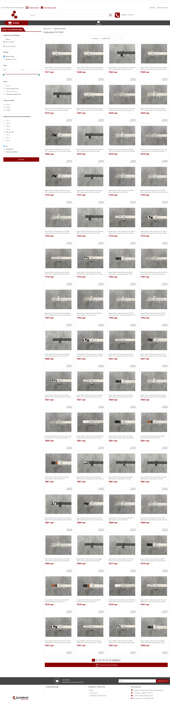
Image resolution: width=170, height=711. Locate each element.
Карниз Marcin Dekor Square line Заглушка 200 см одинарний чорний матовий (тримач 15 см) (90, 232)
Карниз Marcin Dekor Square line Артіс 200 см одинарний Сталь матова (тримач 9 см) (153, 273)
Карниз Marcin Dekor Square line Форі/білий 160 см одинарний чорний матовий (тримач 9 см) (90, 478)
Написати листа (34, 8)
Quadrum (11, 59)
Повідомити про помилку (97, 696)
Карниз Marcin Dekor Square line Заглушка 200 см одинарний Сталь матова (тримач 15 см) (90, 109)
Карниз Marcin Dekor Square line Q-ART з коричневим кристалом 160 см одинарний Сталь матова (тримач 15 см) (90, 314)
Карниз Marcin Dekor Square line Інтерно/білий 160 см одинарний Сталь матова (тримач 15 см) (90, 396)
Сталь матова (12, 89)
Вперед (116, 660)
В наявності (8, 149)
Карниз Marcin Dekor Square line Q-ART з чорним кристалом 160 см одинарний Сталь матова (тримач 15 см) (153, 314)
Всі (5, 146)
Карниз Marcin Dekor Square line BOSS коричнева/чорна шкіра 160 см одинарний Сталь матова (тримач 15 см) (58, 601)
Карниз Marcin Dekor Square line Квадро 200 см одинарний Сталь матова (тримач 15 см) (153, 396)
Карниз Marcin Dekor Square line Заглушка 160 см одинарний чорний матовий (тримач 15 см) (58, 109)
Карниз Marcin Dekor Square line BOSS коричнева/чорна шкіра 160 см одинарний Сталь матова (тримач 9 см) (153, 437)
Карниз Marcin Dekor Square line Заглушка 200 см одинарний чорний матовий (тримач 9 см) (90, 150)
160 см (10, 132)
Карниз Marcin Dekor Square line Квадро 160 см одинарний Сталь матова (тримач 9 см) (153, 109)
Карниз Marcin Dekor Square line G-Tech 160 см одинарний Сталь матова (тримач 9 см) (58, 150)
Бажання (98, 22)
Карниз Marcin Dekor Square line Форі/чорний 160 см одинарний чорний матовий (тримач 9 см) (121, 478)
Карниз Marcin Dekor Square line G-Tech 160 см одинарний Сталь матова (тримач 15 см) (58, 191)
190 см (6, 140)
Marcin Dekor (10, 42)
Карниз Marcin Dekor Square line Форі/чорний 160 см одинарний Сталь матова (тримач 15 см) (58, 396)
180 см (6, 138)
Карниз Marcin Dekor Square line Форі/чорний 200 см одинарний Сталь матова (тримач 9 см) (122, 641)
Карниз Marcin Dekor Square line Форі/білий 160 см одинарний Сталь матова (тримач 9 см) (57, 273)
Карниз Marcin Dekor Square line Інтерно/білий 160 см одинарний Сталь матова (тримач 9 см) (122, 232)
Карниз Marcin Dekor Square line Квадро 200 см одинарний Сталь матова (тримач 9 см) (58, 314)
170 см (6, 135)
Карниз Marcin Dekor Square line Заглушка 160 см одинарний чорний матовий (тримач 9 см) (122, 68)
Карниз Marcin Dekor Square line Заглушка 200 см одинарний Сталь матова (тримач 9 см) (153, 68)
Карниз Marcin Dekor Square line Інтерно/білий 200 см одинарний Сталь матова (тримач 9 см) (153, 601)
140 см (6, 126)
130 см (6, 124)
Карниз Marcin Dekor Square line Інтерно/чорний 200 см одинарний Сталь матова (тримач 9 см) (58, 641)
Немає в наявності (10, 152)
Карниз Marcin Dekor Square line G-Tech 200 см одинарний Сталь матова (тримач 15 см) (90, 519)
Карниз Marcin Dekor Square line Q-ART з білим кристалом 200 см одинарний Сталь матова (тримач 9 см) (154, 519)
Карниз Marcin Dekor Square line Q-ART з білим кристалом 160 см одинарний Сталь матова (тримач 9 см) (154, 191)
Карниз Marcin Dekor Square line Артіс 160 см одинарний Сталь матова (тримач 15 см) (153, 150)
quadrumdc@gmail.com (146, 696)
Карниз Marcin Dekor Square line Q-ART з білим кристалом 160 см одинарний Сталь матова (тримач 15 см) (122, 314)
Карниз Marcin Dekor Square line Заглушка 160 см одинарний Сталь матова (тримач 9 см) (58, 68)
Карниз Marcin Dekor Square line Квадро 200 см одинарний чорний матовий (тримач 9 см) (89, 560)
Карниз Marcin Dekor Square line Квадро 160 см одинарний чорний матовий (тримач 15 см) (57, 355)
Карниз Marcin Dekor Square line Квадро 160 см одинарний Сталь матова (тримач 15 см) (122, 150)
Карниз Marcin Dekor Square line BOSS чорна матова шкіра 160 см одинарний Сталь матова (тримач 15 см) (153, 560)
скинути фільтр (11, 46)
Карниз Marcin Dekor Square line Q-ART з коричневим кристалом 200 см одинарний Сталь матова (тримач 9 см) (121, 519)
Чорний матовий (13, 94)
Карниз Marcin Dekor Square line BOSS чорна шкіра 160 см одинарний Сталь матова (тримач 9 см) (121, 273)
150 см (6, 129)
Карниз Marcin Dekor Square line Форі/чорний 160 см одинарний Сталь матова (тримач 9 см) (90, 273)
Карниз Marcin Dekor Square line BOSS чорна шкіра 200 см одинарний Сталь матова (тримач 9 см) (152, 641)
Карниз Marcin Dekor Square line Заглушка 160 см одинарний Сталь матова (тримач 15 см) (90, 68)
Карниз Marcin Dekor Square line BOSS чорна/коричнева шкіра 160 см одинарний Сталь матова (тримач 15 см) (90, 601)
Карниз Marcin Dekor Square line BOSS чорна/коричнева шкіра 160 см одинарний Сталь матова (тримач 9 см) (57, 478)
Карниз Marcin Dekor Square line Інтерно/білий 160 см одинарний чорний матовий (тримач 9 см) (58, 519)
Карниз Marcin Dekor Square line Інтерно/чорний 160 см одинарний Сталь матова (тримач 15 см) (90, 355)
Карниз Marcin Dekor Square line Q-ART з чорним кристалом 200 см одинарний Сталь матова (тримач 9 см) (57, 560)
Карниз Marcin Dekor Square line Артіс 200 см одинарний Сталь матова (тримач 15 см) (58, 437)
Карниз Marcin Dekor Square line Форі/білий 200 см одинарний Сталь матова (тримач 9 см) (89, 641)
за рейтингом (105, 38)
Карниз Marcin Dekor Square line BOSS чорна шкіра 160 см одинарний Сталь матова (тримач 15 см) (121, 396)
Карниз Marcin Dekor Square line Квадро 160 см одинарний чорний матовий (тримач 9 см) (89, 191)
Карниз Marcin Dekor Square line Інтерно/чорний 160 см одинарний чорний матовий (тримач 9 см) (153, 478)
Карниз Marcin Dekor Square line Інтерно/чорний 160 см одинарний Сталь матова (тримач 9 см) (153, 232)
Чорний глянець (10, 91)
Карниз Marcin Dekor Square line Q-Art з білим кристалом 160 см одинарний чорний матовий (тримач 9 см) (121, 560)
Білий (6, 86)
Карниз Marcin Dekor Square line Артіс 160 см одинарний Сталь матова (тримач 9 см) (122, 109)
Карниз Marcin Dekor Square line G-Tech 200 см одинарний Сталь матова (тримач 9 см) (153, 355)
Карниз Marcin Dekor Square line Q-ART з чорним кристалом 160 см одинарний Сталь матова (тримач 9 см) (57, 232)
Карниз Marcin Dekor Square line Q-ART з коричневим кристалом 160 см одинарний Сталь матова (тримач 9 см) (121, 191)
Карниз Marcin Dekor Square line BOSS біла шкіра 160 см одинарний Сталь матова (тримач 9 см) (90, 437)
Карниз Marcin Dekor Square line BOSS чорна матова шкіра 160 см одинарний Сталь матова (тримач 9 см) (121, 437)
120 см (6, 121)
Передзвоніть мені (49, 8)
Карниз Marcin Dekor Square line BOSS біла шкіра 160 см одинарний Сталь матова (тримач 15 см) (122, 601)
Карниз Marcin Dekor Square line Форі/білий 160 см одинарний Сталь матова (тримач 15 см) (121, 355)
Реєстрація (92, 693)
